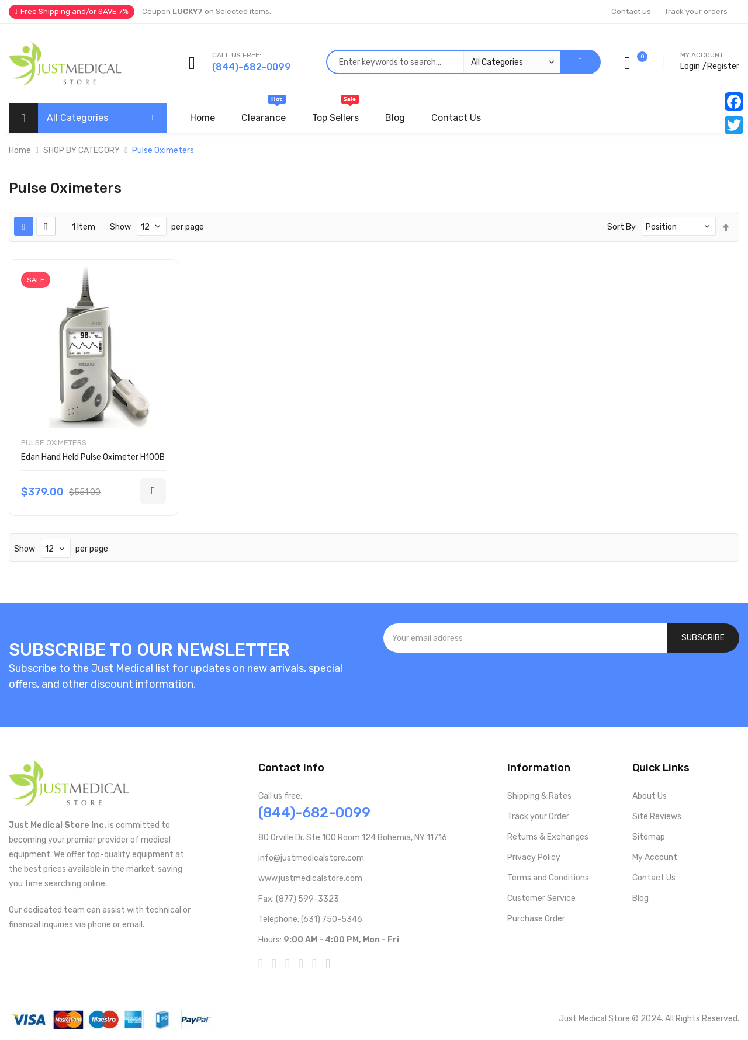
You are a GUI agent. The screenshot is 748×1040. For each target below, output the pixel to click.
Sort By (621, 227)
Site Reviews (656, 816)
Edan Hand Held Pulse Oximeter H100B (93, 457)
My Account (654, 857)
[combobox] (443, 62)
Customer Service (541, 898)
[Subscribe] (703, 638)
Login (690, 66)
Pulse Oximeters (53, 442)
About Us (649, 796)
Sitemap (648, 837)
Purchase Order (536, 919)
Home (20, 150)
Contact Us (654, 878)
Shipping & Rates (539, 796)
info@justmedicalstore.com (311, 858)
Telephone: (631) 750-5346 (310, 919)
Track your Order (538, 816)
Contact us (631, 11)
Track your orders (696, 11)
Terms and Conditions (548, 878)
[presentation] (561, 684)
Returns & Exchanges (547, 837)
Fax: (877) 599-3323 (298, 899)
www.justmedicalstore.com (310, 878)
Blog (640, 898)
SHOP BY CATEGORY (81, 150)
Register (723, 66)
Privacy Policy (533, 857)
